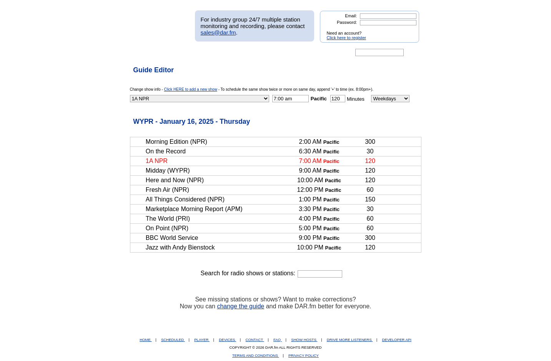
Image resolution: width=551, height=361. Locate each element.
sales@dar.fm (218, 32)
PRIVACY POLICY (303, 355)
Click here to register (346, 37)
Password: (347, 22)
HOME (145, 340)
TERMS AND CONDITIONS (255, 355)
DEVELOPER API (396, 340)
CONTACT (255, 340)
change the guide (240, 306)
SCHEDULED (173, 340)
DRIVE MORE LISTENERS (350, 340)
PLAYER (202, 340)
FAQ (277, 340)
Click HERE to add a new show (190, 89)
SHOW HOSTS (304, 340)
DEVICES (227, 340)
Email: (351, 15)
